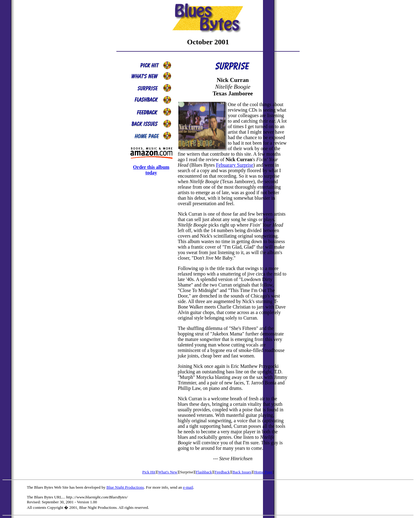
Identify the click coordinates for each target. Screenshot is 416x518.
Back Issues (241, 472)
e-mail (188, 487)
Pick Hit (148, 472)
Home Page (263, 472)
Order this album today (151, 170)
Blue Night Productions (125, 487)
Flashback (204, 472)
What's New (167, 472)
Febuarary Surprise (234, 165)
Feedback (222, 472)
